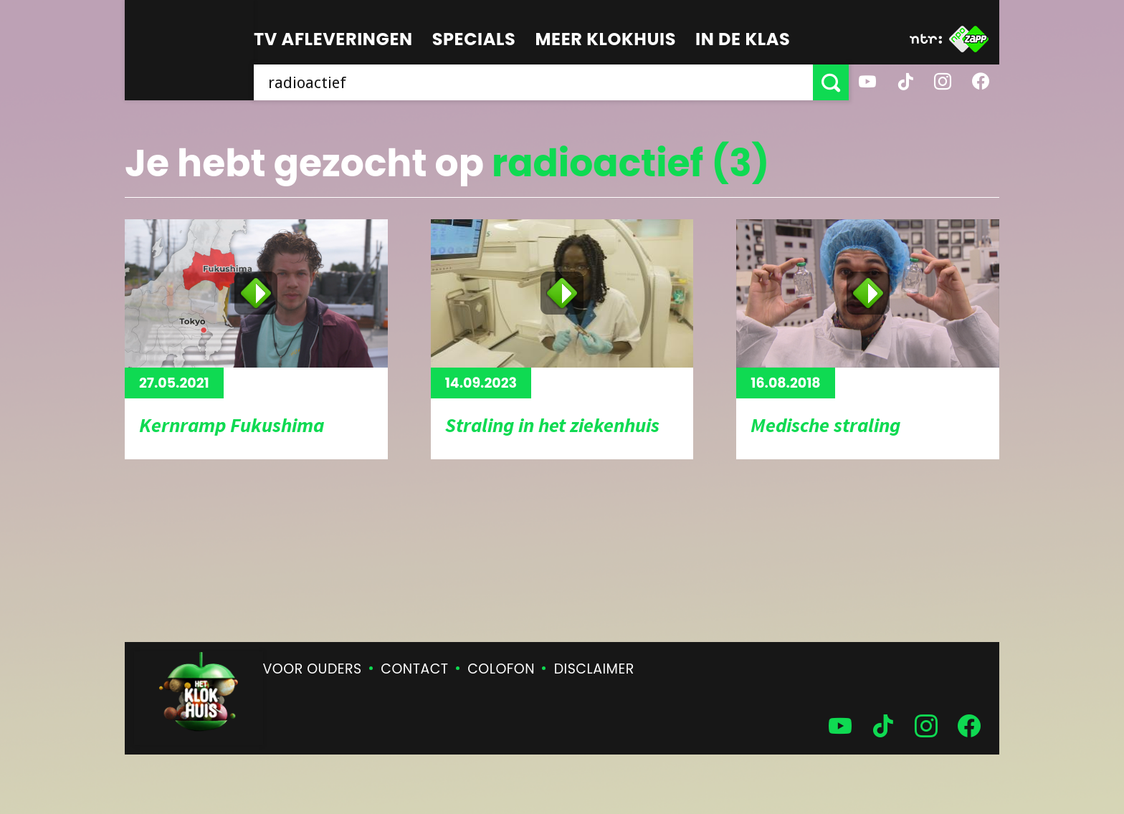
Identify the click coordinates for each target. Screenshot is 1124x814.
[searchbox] (533, 82)
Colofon (501, 669)
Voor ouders (312, 669)
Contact (414, 669)
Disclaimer (594, 669)
